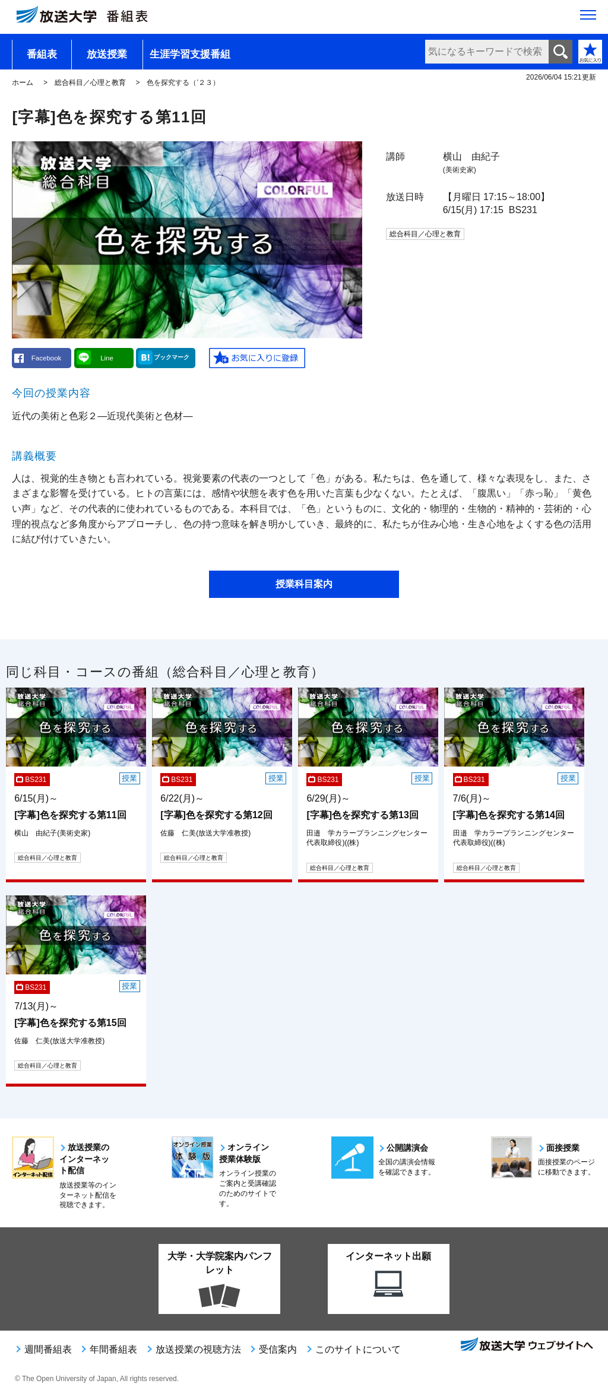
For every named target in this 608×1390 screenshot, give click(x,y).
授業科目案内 (304, 584)
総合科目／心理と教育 (90, 82)
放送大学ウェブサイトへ (526, 1345)
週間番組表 (48, 1349)
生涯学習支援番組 (190, 54)
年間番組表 (113, 1349)
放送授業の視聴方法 (198, 1349)
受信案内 (278, 1349)
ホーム (22, 82)
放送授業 (107, 54)
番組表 (42, 54)
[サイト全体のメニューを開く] (588, 18)
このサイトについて (358, 1349)
